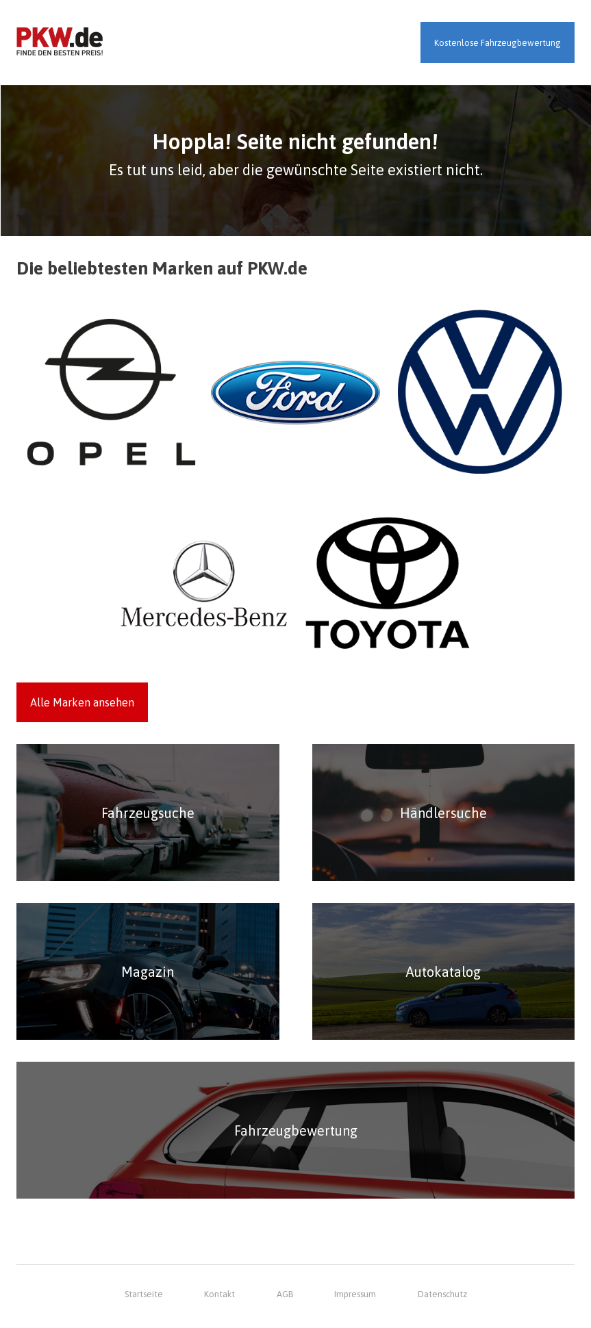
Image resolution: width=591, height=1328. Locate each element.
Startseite (144, 1294)
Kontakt (219, 1294)
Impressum (355, 1294)
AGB (285, 1294)
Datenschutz (442, 1294)
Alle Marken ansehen (82, 702)
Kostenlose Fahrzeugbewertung (497, 43)
